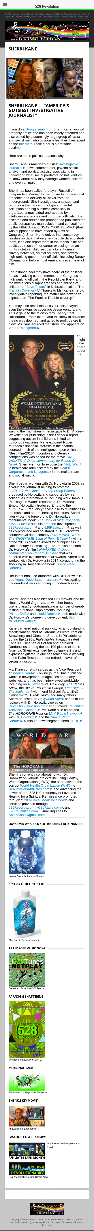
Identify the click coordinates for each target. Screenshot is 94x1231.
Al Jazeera (36, 684)
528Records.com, (22, 807)
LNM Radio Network (64, 713)
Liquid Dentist (47, 614)
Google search (36, 129)
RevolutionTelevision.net (27, 706)
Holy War (71, 464)
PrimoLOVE (18, 614)
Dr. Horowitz (25, 717)
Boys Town (34, 287)
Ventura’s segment (23, 328)
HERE (74, 721)
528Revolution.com (23, 811)
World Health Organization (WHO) (46, 785)
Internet (25, 144)
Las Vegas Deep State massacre (33, 579)
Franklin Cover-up (22, 290)
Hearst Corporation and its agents (39, 470)
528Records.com (21, 527)
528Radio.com (55, 527)
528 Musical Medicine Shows (44, 800)
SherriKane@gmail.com (27, 815)
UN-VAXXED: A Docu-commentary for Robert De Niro (39, 551)
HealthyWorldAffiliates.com (29, 789)
